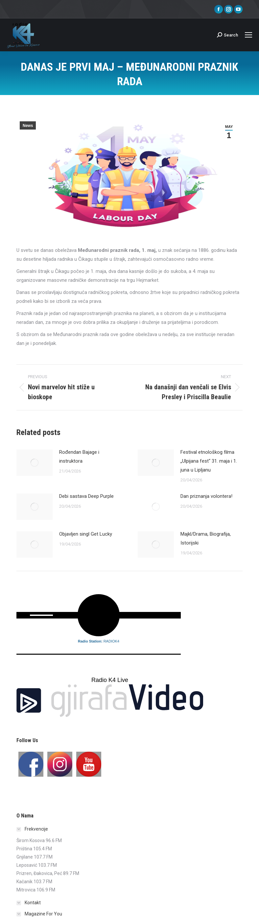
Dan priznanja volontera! (206, 496)
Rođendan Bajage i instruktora (79, 456)
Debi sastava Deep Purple (86, 496)
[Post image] (34, 462)
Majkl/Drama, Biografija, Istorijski (205, 538)
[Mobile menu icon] (248, 35)
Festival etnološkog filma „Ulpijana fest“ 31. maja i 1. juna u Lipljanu (208, 461)
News (28, 125)
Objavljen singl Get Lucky (85, 534)
